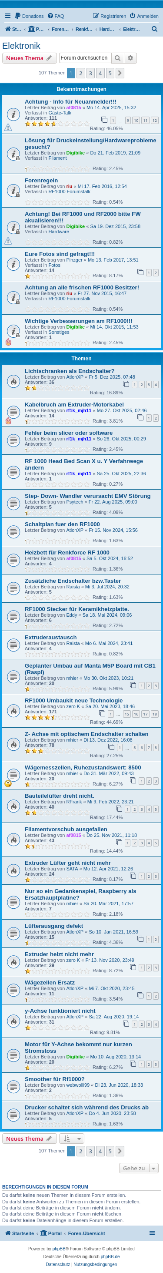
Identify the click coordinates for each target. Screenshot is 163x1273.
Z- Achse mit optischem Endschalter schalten (87, 734)
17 (145, 714)
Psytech (74, 501)
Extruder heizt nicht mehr (59, 954)
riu (69, 186)
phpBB (59, 1248)
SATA (72, 868)
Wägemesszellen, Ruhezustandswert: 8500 (83, 767)
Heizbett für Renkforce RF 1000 (67, 552)
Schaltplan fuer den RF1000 (62, 524)
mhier (72, 678)
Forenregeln (41, 180)
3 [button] (90, 73)
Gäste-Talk (59, 112)
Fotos (54, 265)
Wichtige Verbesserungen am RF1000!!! (79, 321)
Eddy (71, 615)
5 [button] (110, 73)
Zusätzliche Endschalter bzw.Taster (73, 581)
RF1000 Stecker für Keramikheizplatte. (77, 609)
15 (127, 714)
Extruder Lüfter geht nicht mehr (68, 863)
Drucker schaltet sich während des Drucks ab (87, 1107)
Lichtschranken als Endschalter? (70, 371)
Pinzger (74, 259)
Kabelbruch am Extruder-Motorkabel (74, 404)
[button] (120, 73)
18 (155, 714)
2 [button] (80, 73)
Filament (57, 158)
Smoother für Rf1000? (55, 1079)
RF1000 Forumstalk (69, 191)
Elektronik (21, 45)
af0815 (73, 107)
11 (145, 120)
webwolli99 (78, 1085)
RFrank (74, 801)
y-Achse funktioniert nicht (60, 1011)
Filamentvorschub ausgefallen (66, 829)
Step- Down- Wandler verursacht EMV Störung (88, 496)
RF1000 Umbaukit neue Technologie (74, 700)
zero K (73, 706)
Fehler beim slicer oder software (69, 433)
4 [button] (100, 73)
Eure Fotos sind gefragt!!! (60, 254)
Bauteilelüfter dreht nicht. (59, 796)
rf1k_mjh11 (78, 410)
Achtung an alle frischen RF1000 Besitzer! (82, 287)
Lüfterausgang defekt (54, 926)
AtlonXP (74, 377)
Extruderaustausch (51, 637)
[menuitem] (29, 16)
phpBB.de (110, 1256)
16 (136, 714)
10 (136, 120)
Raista (73, 586)
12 (155, 120)
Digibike (75, 152)
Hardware (58, 231)
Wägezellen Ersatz (50, 982)
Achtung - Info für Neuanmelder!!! (70, 101)
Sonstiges (58, 332)
